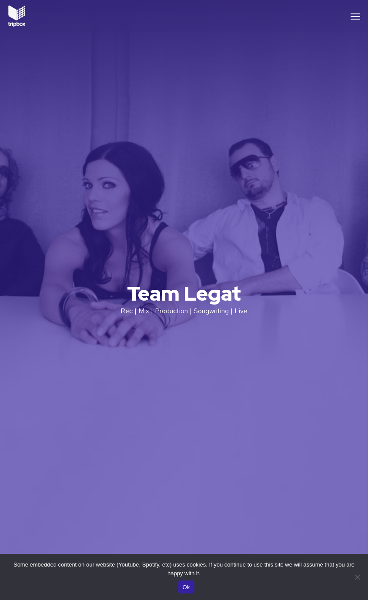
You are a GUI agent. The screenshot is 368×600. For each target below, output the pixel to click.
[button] (355, 16)
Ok (186, 587)
